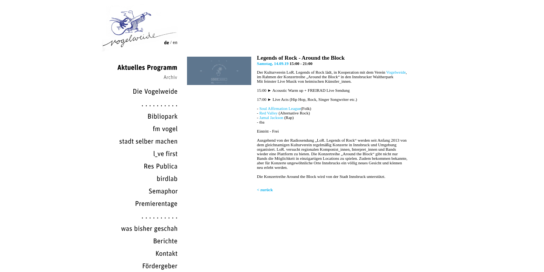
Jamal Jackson (271, 117)
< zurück (265, 189)
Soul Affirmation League (280, 108)
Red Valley (268, 113)
